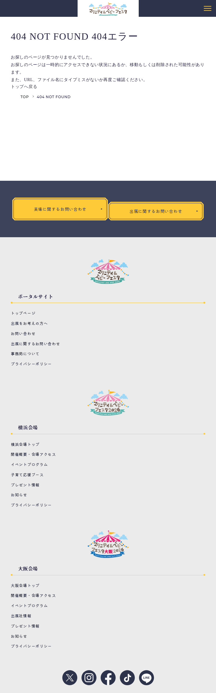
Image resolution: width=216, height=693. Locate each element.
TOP (24, 97)
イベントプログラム (29, 464)
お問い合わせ (23, 333)
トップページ (23, 313)
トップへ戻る (24, 86)
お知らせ (19, 495)
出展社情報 (21, 616)
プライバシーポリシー (31, 364)
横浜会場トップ (25, 444)
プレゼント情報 (25, 485)
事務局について (25, 353)
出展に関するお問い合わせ (35, 343)
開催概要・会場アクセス (33, 454)
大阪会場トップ (25, 585)
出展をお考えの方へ (29, 323)
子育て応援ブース (27, 474)
